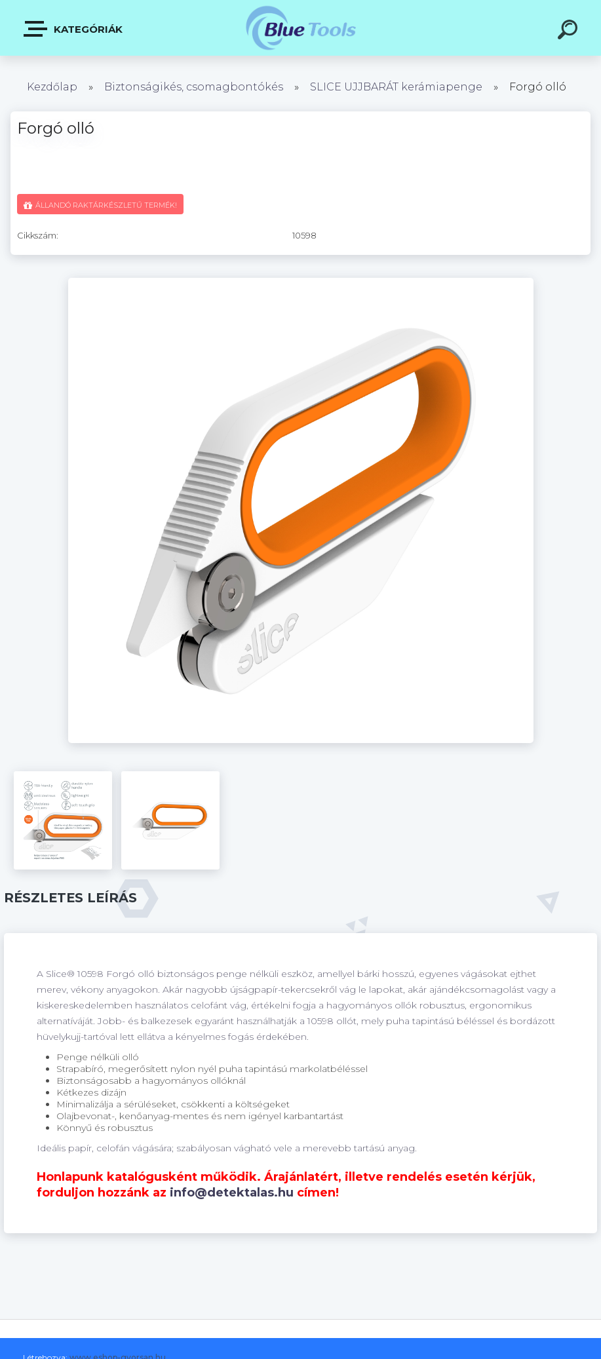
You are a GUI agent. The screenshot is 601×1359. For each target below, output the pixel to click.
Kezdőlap (52, 87)
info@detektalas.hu (232, 1192)
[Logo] (300, 28)
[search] (569, 31)
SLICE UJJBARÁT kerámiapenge (396, 87)
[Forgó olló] (300, 282)
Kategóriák (74, 29)
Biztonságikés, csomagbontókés (193, 87)
